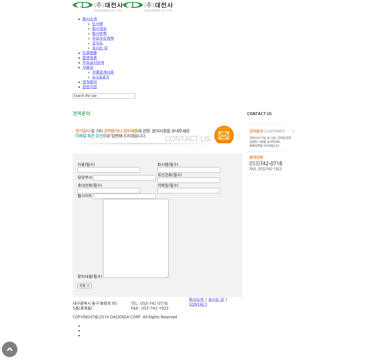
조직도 (97, 43)
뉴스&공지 (100, 77)
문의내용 (90, 276)
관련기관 (89, 87)
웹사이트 (85, 196)
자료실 (87, 67)
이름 (86, 164)
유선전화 (169, 175)
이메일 (168, 185)
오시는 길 (100, 48)
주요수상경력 (103, 38)
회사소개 (89, 19)
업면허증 (89, 58)
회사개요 (99, 29)
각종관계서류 (103, 72)
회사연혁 (99, 33)
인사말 (97, 24)
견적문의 (89, 82)
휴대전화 (90, 185)
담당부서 (85, 177)
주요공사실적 (93, 62)
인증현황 (89, 53)
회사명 (168, 164)
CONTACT (198, 304)
